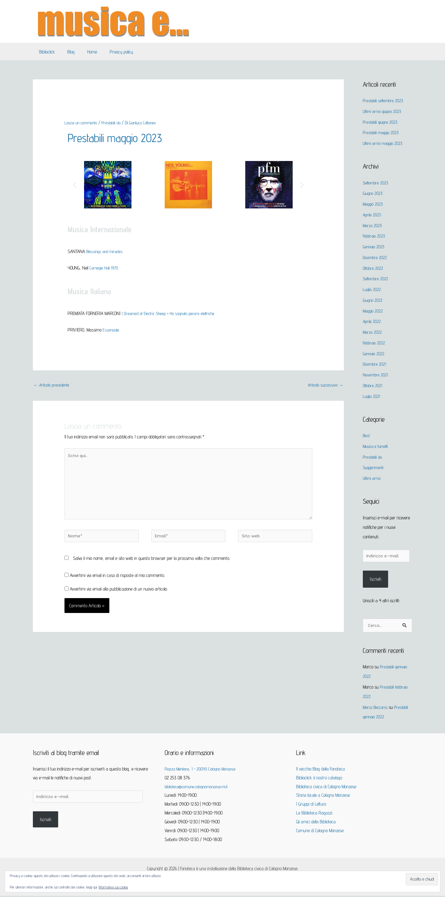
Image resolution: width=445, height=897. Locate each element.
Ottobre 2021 (373, 385)
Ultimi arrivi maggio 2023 (384, 143)
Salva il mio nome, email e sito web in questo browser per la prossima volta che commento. (151, 566)
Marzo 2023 (373, 225)
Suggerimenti (374, 467)
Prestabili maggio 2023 (120, 137)
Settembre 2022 (376, 278)
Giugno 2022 (373, 300)
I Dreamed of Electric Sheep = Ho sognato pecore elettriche (171, 313)
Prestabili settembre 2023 (384, 100)
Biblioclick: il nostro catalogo (319, 779)
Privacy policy (110, 51)
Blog (66, 51)
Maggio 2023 (373, 204)
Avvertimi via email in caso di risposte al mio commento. (117, 583)
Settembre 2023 (376, 182)
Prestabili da (115, 122)
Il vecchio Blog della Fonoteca (320, 770)
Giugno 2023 (373, 193)
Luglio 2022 (372, 289)
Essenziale (111, 329)
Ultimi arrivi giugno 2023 (383, 111)
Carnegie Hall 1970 (104, 267)
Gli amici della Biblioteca (316, 823)
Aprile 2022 (372, 321)
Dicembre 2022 (375, 257)
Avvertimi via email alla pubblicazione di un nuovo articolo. (119, 597)
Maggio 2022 (373, 310)
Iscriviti (375, 580)
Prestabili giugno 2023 (381, 122)
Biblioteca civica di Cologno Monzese (326, 787)
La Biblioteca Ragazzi (314, 814)
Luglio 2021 (372, 396)
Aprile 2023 (372, 214)
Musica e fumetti (376, 446)
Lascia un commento (82, 122)
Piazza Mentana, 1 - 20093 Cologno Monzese (203, 770)
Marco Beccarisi (376, 708)
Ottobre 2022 (373, 268)
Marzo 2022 (372, 332)
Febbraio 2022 (374, 342)
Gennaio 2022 (374, 353)
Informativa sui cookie (113, 887)
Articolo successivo (324, 385)
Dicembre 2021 (375, 364)
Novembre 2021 (376, 374)
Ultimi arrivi (372, 478)
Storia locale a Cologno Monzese (323, 796)
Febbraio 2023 (374, 235)
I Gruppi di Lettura (311, 805)
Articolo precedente (53, 385)
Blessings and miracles (105, 251)
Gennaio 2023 (374, 246)
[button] (75, 185)
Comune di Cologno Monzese (320, 831)
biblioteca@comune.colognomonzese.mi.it (199, 787)
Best (366, 435)
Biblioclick (45, 51)
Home (84, 51)
